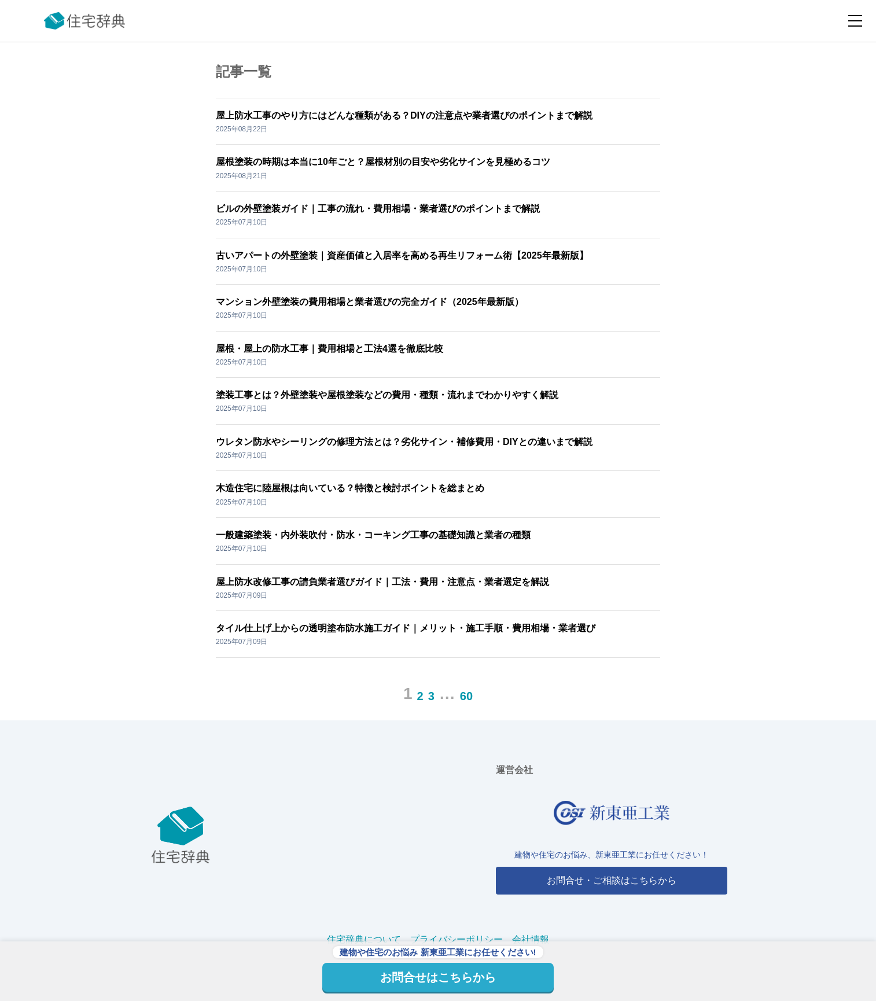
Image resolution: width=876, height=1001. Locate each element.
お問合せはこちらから (438, 977)
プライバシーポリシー (456, 939)
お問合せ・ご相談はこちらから (611, 880)
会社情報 (530, 939)
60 (466, 696)
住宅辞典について (364, 939)
